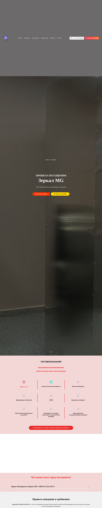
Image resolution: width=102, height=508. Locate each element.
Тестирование (35, 38)
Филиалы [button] (52, 38)
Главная (20, 38)
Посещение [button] (27, 38)
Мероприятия (44, 38)
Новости (59, 38)
